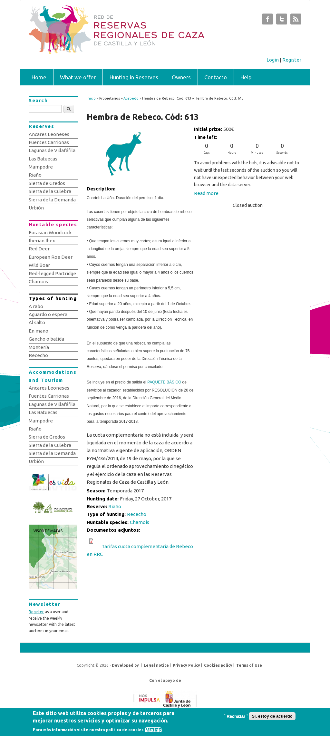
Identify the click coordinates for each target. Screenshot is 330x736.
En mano (38, 331)
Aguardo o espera (48, 314)
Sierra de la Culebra (50, 191)
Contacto (215, 77)
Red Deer (39, 248)
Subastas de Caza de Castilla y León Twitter (281, 21)
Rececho (136, 514)
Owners (181, 77)
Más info (153, 731)
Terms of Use (249, 665)
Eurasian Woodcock (50, 232)
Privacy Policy (186, 665)
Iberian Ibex (42, 240)
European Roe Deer (51, 257)
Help (246, 77)
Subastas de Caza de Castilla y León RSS (295, 21)
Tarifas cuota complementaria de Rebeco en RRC (140, 550)
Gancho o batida (46, 339)
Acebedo (131, 98)
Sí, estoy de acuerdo (272, 717)
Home (39, 77)
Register (291, 60)
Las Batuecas (43, 158)
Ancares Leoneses (49, 134)
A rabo (36, 306)
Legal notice (156, 665)
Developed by (125, 665)
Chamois (139, 522)
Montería (39, 347)
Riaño (114, 506)
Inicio (91, 98)
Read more (206, 193)
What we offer (78, 77)
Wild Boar (39, 265)
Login (273, 60)
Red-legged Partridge (52, 273)
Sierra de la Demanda (52, 199)
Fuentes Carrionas (49, 142)
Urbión (36, 207)
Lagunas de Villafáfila (52, 150)
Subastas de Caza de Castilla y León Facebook (267, 21)
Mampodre (41, 166)
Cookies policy (218, 665)
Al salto (37, 322)
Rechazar (236, 717)
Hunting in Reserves (134, 77)
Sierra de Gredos (47, 183)
